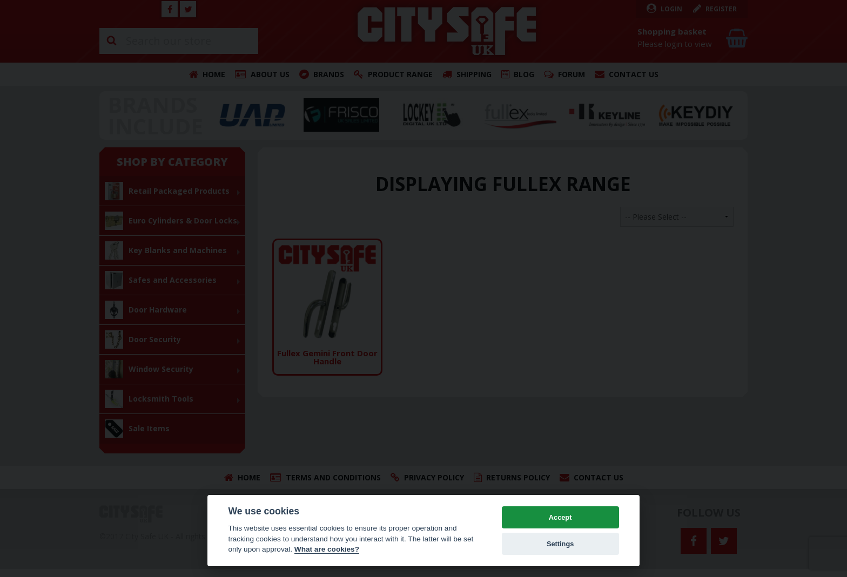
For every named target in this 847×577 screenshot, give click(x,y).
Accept (560, 517)
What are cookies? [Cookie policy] (326, 549)
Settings (560, 544)
